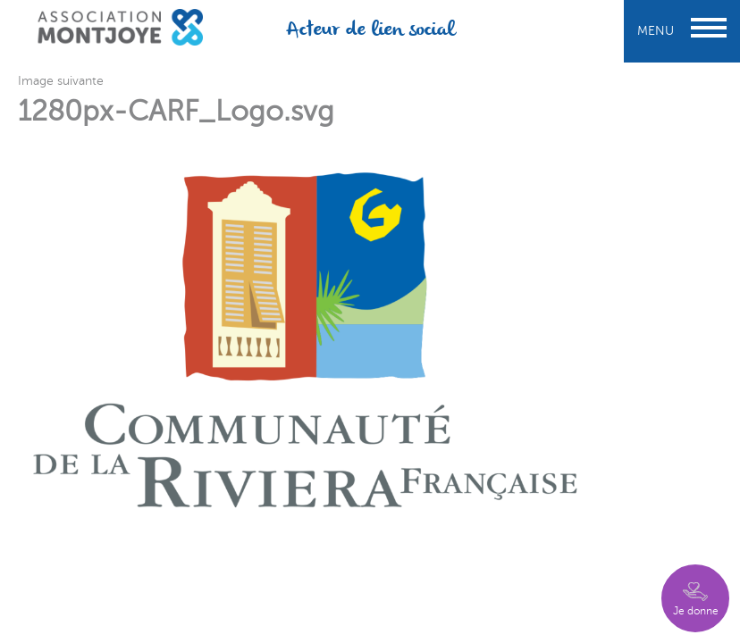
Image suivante (61, 81)
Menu (682, 31)
